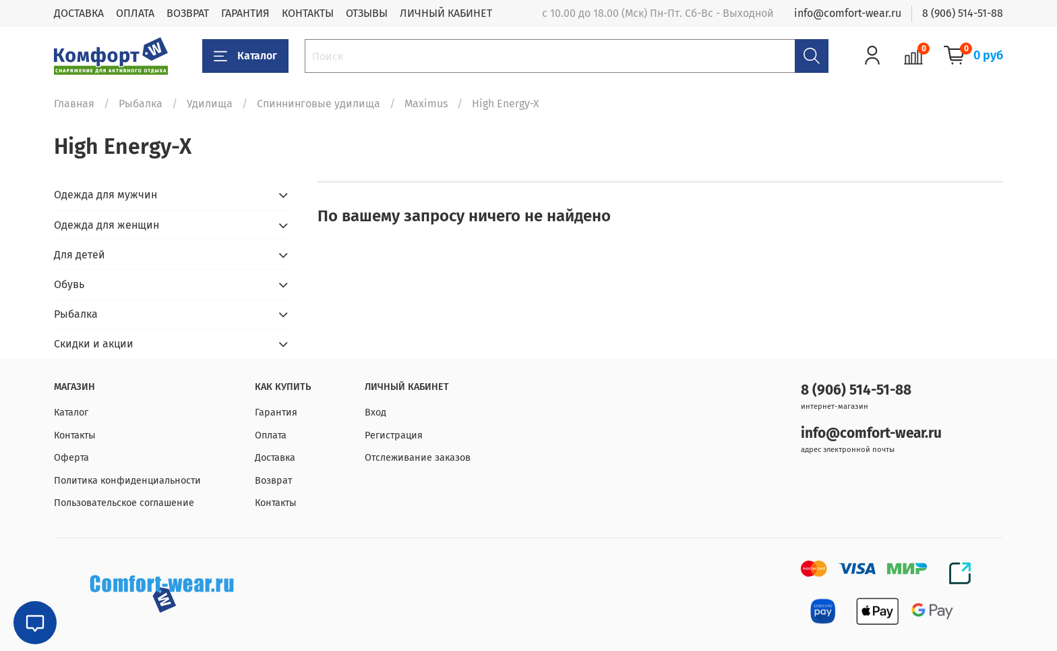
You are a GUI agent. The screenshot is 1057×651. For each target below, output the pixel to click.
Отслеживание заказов (418, 457)
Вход (375, 412)
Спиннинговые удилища (318, 103)
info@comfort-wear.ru (847, 13)
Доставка (275, 457)
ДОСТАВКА (79, 13)
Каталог (245, 56)
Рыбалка (140, 103)
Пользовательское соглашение (124, 503)
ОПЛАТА (135, 13)
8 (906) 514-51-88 (962, 13)
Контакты (75, 435)
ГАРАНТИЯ (245, 13)
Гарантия (276, 412)
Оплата (270, 435)
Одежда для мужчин (105, 194)
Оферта (71, 457)
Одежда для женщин (106, 225)
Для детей (79, 254)
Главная (74, 103)
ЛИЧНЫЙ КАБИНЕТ (446, 13)
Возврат (273, 480)
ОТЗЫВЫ (367, 13)
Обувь (69, 284)
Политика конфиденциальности (127, 480)
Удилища (210, 103)
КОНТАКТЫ (308, 13)
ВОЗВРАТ (188, 13)
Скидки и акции (93, 343)
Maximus (426, 103)
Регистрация (394, 435)
